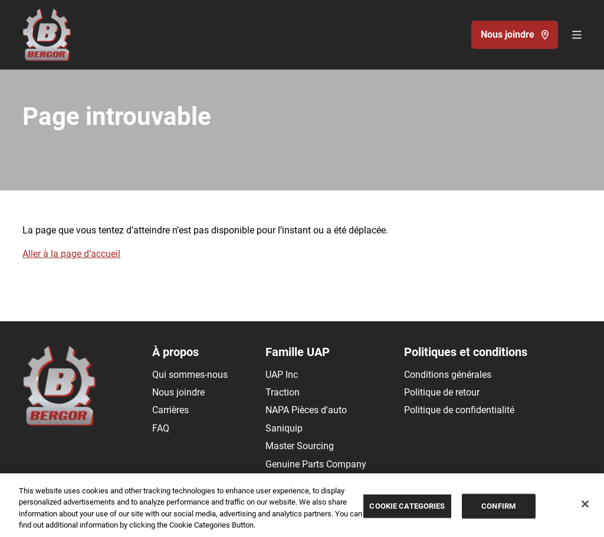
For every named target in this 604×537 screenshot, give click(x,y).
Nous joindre (178, 392)
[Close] (585, 504)
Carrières (170, 410)
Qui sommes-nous (190, 374)
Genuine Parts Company (315, 464)
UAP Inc (281, 374)
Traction (282, 392)
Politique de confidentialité (459, 410)
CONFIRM (498, 506)
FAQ (160, 428)
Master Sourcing (299, 446)
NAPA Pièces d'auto (306, 410)
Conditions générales (447, 374)
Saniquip (284, 428)
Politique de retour (442, 392)
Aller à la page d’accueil (71, 253)
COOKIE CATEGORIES (407, 506)
